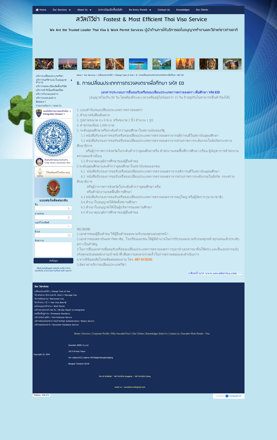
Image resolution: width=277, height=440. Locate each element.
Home (79, 115)
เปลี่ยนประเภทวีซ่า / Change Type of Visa (116, 115)
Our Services (89, 115)
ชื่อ (36, 244)
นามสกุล (39, 253)
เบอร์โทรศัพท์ (42, 262)
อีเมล (37, 271)
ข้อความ (39, 280)
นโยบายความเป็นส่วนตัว (54, 310)
